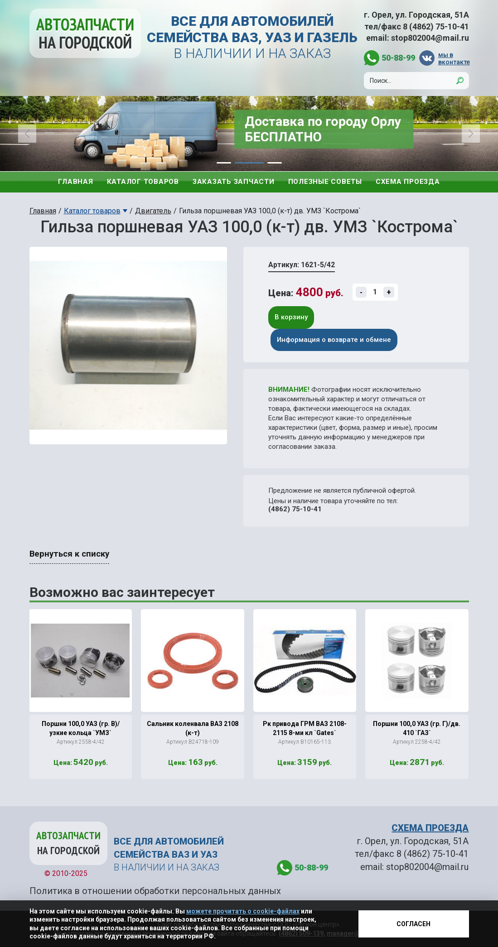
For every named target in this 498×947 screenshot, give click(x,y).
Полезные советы (325, 182)
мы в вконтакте (453, 58)
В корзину (291, 317)
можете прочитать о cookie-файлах (243, 911)
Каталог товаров (143, 182)
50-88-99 (398, 57)
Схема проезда (408, 182)
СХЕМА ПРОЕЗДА (430, 827)
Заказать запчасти (234, 182)
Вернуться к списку (69, 554)
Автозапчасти (85, 33)
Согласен (413, 924)
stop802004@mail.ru (430, 38)
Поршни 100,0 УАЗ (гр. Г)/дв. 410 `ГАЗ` (416, 728)
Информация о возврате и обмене (334, 340)
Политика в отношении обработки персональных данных (155, 890)
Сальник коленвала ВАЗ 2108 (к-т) (192, 728)
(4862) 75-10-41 (295, 509)
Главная (75, 182)
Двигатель (153, 211)
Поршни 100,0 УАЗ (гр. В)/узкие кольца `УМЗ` (81, 728)
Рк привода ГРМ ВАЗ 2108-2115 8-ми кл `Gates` (305, 728)
